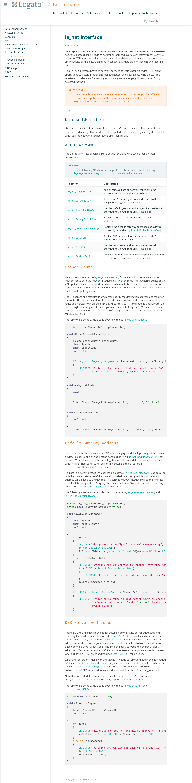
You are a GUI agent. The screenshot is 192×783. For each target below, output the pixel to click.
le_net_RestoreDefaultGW (114, 566)
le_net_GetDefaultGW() (81, 208)
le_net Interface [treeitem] (15, 55)
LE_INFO (84, 542)
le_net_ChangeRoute (105, 359)
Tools (107, 13)
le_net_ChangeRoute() (86, 171)
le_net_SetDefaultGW (122, 549)
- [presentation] (3, 28)
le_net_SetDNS (108, 730)
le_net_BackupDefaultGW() (82, 217)
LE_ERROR (84, 366)
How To (120, 13)
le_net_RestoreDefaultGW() (83, 226)
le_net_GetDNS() (77, 245)
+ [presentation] (5, 32)
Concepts (77, 13)
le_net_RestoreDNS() (79, 254)
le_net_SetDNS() (77, 235)
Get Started (60, 13)
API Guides (93, 13)
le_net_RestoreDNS (91, 747)
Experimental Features (143, 13)
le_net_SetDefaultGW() (80, 198)
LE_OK (82, 359)
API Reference (73, 45)
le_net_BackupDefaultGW (95, 545)
